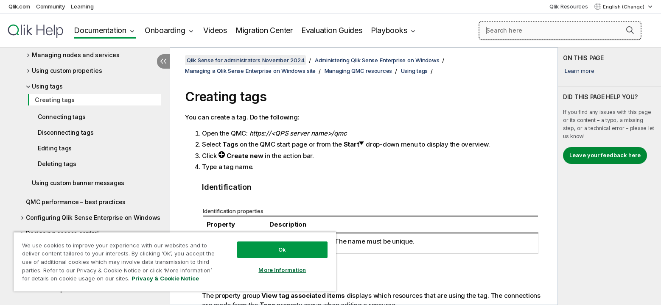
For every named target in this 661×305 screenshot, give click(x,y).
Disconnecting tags (66, 132)
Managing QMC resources (358, 70)
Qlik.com (19, 6)
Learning (82, 6)
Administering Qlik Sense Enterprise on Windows (377, 60)
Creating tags (55, 99)
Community (50, 6)
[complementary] (609, 176)
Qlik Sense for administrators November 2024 (245, 60)
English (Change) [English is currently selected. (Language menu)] (624, 7)
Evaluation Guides (331, 30)
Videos (215, 30)
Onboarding (165, 30)
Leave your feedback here (605, 155)
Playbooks (389, 30)
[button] (630, 30)
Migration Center (264, 30)
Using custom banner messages (78, 182)
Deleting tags (57, 163)
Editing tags (55, 148)
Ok (282, 249)
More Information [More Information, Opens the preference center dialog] (282, 269)
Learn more (579, 70)
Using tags (47, 86)
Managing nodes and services (75, 54)
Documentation (100, 30)
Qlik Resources (568, 6)
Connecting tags (61, 116)
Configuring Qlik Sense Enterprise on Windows (93, 217)
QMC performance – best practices (76, 201)
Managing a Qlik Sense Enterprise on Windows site (250, 70)
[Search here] (560, 30)
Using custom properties (67, 70)
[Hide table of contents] (163, 61)
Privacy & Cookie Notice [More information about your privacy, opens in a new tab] (165, 278)
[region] (175, 261)
